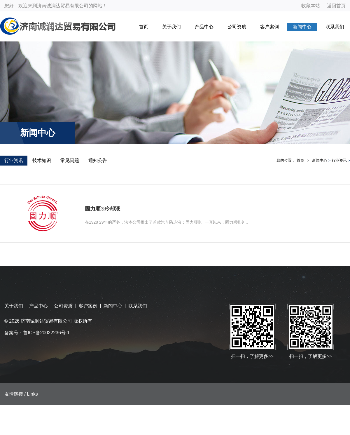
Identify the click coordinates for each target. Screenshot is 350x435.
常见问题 (69, 160)
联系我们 (335, 26)
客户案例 (269, 26)
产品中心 (204, 26)
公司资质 (237, 26)
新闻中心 (302, 26)
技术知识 (41, 160)
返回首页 (336, 5)
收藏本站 (310, 5)
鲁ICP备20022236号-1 (46, 332)
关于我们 (171, 26)
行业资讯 (13, 160)
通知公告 (97, 160)
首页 (143, 26)
